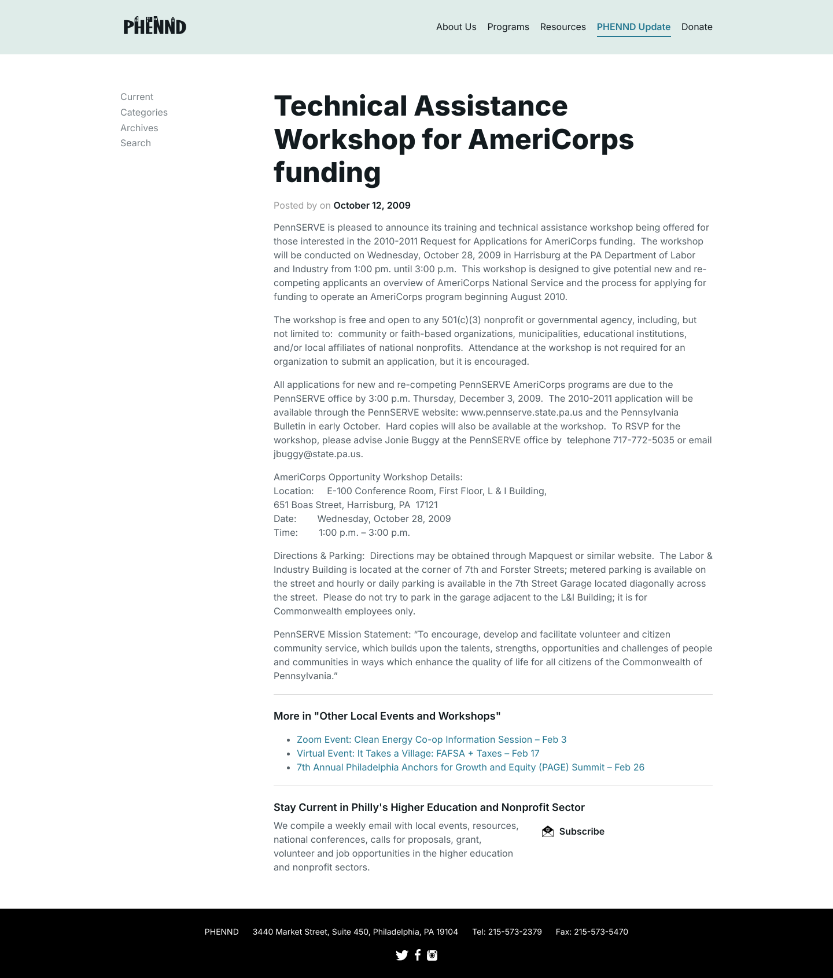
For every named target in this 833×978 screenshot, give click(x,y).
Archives (139, 128)
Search (135, 143)
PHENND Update (634, 26)
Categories (144, 112)
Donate (697, 26)
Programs (508, 26)
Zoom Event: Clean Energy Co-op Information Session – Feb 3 (432, 739)
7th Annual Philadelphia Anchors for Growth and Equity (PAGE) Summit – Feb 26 (470, 767)
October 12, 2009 (372, 205)
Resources (563, 26)
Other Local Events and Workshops (407, 716)
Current (136, 96)
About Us (456, 26)
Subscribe (573, 831)
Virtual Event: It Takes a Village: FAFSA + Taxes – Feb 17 (418, 753)
